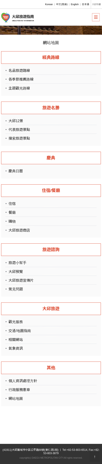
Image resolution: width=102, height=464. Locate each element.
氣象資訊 (16, 348)
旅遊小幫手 (17, 263)
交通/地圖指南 (20, 331)
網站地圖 (16, 398)
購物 (12, 221)
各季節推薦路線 (21, 79)
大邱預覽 (16, 272)
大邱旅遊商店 (19, 230)
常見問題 (16, 289)
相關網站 (16, 340)
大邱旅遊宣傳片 (21, 280)
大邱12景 (16, 121)
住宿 (12, 204)
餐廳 (12, 212)
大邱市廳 (96, 4)
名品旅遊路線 (19, 70)
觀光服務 (16, 322)
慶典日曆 (16, 171)
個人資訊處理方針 (23, 381)
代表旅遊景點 (19, 130)
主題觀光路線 (19, 88)
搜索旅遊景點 (19, 138)
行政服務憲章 (19, 390)
